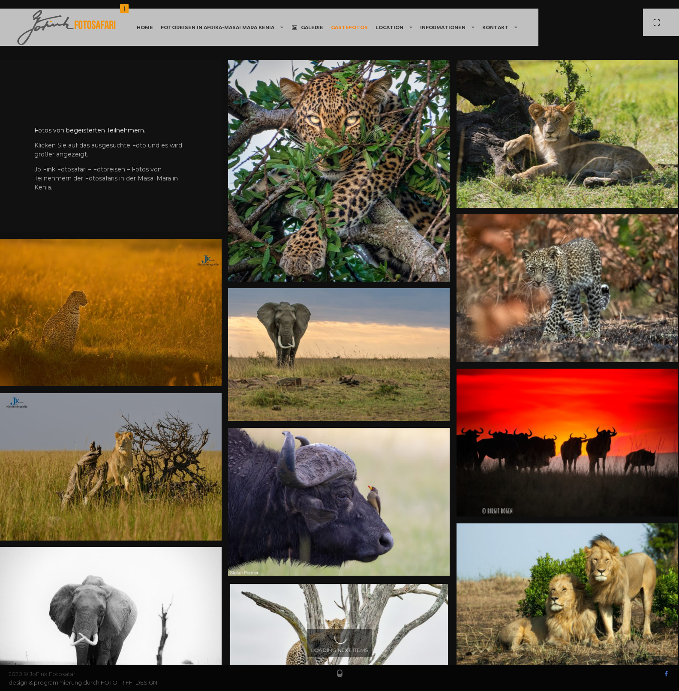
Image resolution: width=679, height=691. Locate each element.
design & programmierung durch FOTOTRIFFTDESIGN (83, 682)
